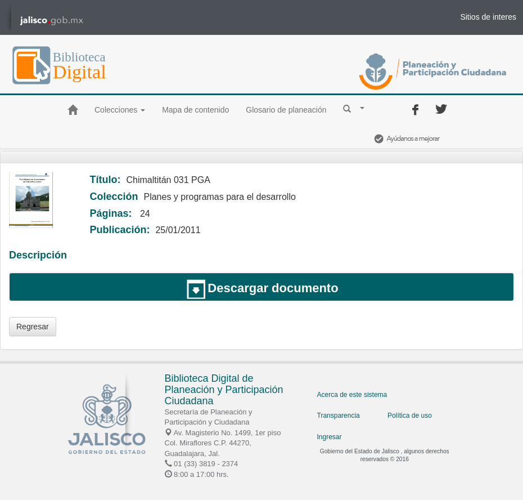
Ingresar (329, 437)
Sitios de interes (488, 16)
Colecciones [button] (119, 109)
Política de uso (409, 415)
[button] (354, 108)
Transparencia (338, 415)
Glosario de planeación (286, 109)
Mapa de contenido (195, 109)
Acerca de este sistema (352, 395)
